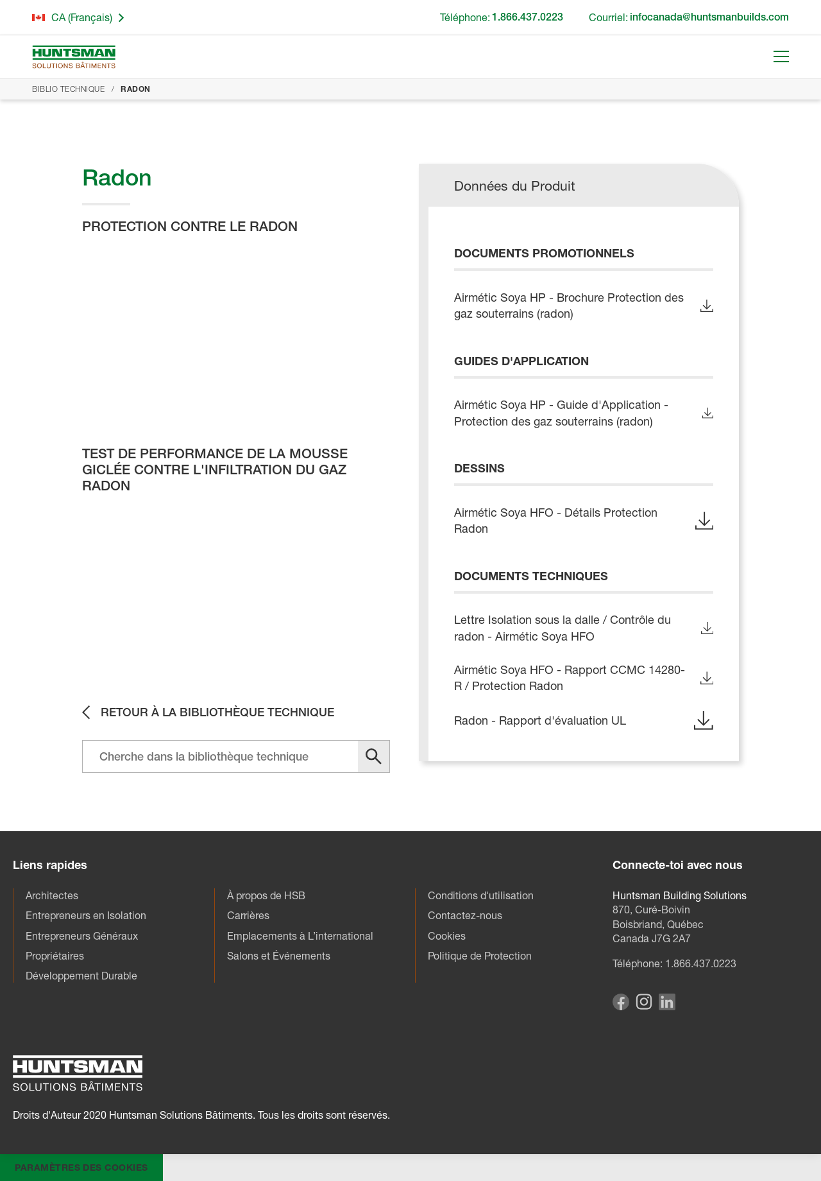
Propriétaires (55, 955)
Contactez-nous (465, 915)
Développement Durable (81, 975)
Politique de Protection (480, 955)
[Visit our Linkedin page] (667, 1006)
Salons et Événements (278, 955)
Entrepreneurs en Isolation (86, 915)
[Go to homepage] (73, 57)
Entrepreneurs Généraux (82, 935)
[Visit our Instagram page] (644, 1006)
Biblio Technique (68, 89)
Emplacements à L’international (300, 935)
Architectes (52, 895)
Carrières (248, 915)
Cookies (447, 935)
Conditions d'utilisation (481, 895)
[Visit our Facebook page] (621, 1006)
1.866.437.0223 (700, 963)
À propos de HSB (266, 895)
